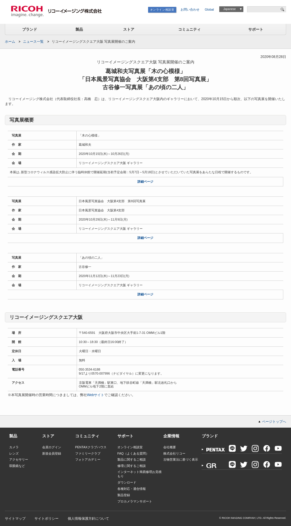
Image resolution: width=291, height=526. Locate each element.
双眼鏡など (17, 465)
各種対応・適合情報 (131, 488)
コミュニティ (189, 29)
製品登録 (123, 495)
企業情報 (171, 436)
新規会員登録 (51, 453)
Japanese (229, 9)
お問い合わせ (190, 9)
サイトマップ (15, 519)
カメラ (14, 447)
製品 (79, 29)
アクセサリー (18, 459)
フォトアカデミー (87, 459)
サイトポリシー (46, 519)
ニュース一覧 (33, 42)
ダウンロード (126, 482)
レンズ (14, 453)
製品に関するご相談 (131, 459)
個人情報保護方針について (88, 519)
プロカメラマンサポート (134, 501)
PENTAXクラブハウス (90, 447)
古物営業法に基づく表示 (180, 459)
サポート (255, 29)
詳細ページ (145, 181)
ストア (128, 29)
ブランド (29, 29)
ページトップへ (274, 422)
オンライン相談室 (162, 9)
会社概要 (169, 447)
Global (209, 9)
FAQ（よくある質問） (133, 453)
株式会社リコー (174, 453)
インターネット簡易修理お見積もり (139, 474)
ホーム (10, 42)
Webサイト (95, 395)
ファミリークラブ (87, 453)
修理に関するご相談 (131, 465)
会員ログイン (51, 447)
